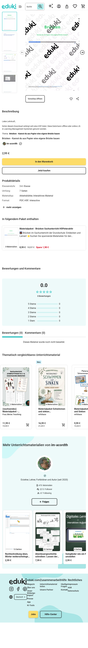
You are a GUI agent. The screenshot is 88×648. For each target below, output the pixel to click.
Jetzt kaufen (44, 170)
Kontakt (64, 590)
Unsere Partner (46, 590)
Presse (30, 599)
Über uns (31, 587)
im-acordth (12, 143)
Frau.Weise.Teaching (11, 414)
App (29, 602)
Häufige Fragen (64, 585)
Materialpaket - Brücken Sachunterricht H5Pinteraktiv (46, 228)
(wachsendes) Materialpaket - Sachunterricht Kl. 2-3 (13, 410)
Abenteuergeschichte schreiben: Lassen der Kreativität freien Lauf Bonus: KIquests (46, 555)
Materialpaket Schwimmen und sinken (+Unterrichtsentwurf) (51, 410)
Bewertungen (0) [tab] (12, 332)
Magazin (31, 584)
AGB (70, 587)
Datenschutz (73, 591)
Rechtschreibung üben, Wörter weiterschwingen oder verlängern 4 (17, 555)
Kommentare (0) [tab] (35, 332)
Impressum (73, 584)
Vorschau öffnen (35, 99)
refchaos (42, 414)
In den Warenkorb (44, 161)
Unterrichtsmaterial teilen (49, 585)
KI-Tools (30, 605)
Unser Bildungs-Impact (31, 593)
